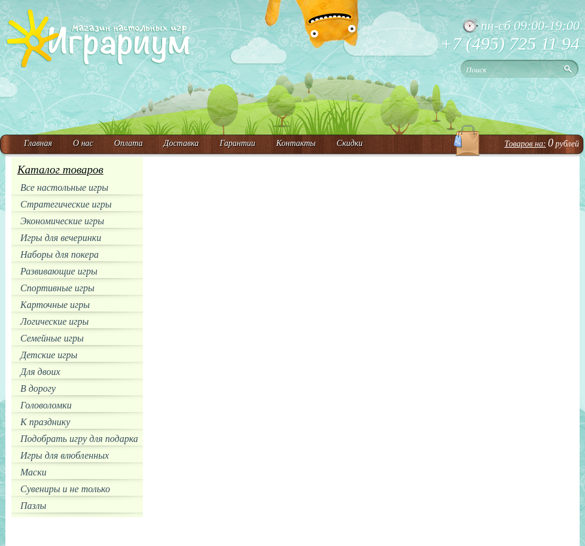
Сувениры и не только (65, 489)
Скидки (350, 143)
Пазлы (33, 506)
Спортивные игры (57, 288)
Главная (38, 143)
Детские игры (48, 355)
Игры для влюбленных (64, 455)
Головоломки (46, 405)
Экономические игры (62, 221)
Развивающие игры (59, 271)
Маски (33, 472)
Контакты (296, 143)
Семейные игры (52, 338)
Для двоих (40, 372)
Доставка (181, 143)
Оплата (128, 143)
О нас (83, 143)
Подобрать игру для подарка (79, 439)
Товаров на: (525, 143)
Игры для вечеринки (60, 238)
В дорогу (38, 388)
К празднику (45, 422)
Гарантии (237, 143)
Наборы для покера (59, 254)
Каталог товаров (60, 169)
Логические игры (54, 321)
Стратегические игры (66, 204)
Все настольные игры (64, 187)
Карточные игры (55, 305)
